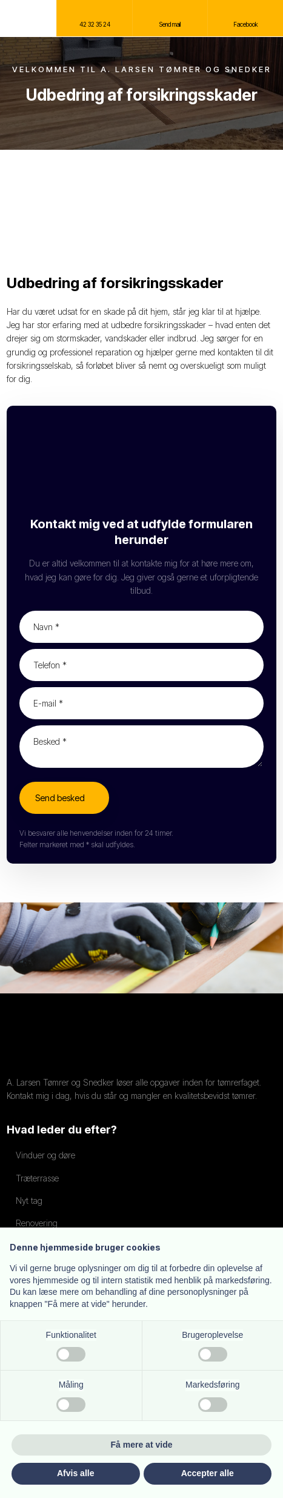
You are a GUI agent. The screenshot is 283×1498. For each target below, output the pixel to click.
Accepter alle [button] (207, 1473)
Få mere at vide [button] (142, 1444)
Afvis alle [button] (75, 1473)
